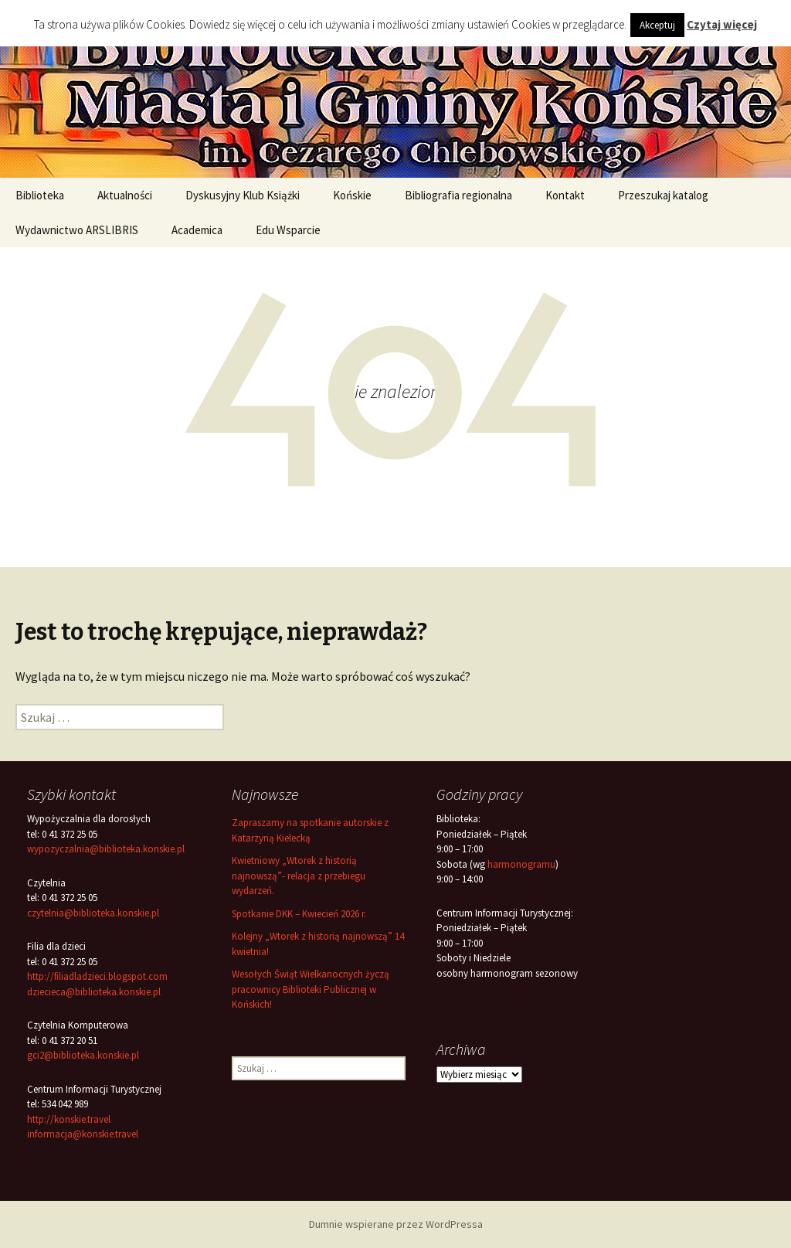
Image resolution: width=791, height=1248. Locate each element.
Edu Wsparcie (288, 230)
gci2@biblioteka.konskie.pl (83, 1055)
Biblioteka (39, 195)
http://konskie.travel (68, 1119)
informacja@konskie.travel (82, 1134)
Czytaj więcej (722, 24)
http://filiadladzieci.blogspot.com (97, 976)
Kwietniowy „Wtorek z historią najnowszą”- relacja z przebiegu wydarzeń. (298, 875)
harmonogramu (521, 864)
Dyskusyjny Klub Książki (242, 195)
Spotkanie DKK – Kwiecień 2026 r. (299, 913)
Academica (196, 230)
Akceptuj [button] (657, 25)
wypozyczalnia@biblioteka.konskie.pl (106, 848)
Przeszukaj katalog (663, 195)
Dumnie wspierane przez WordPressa (396, 1224)
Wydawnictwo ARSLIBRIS (76, 230)
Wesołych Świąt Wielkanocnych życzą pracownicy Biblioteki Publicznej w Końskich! (310, 989)
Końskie (352, 195)
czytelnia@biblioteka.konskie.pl (93, 913)
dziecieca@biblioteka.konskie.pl (94, 991)
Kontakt (565, 195)
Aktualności (124, 195)
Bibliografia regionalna (458, 195)
